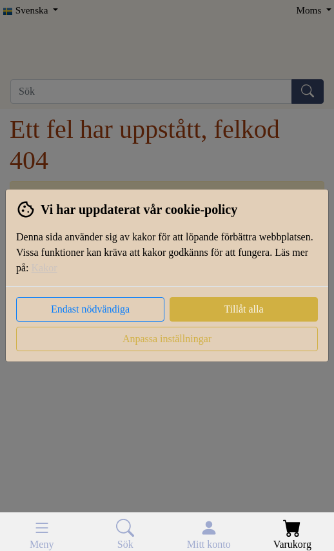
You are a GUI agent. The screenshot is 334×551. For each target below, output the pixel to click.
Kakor (44, 267)
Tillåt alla (243, 309)
